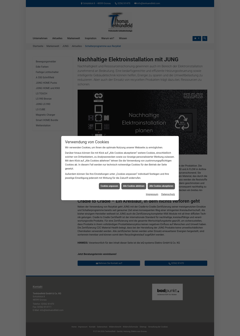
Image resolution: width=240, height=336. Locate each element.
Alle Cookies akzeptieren (161, 175)
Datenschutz (168, 183)
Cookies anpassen (109, 175)
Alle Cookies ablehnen (133, 175)
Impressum (152, 183)
